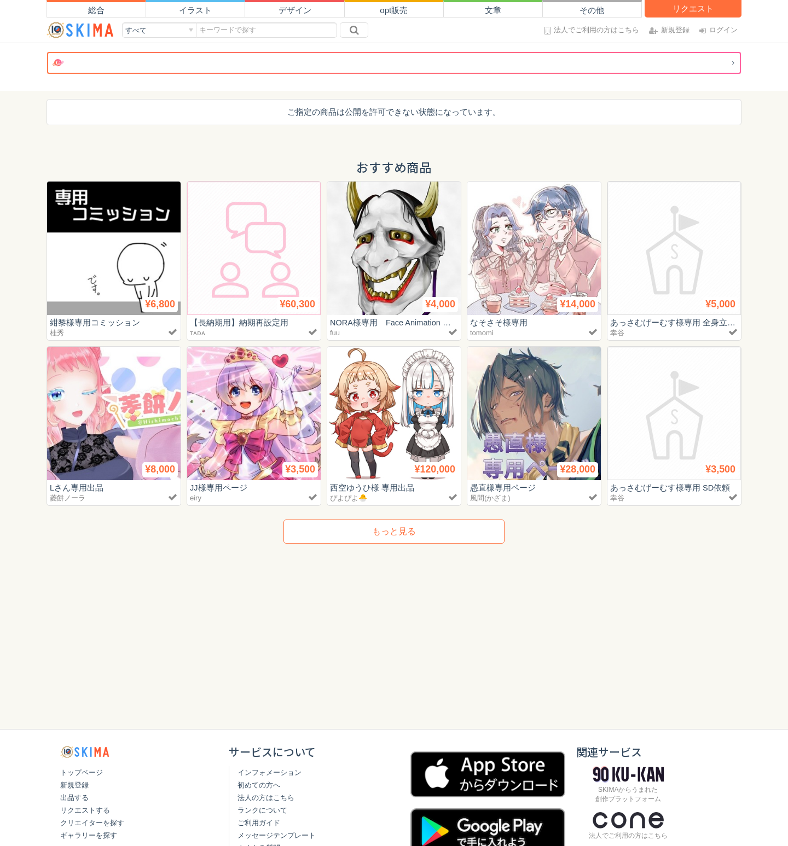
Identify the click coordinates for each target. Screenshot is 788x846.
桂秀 (57, 333)
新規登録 (74, 785)
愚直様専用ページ (503, 487)
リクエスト (693, 8)
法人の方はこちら (265, 798)
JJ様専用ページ (218, 487)
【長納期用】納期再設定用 (239, 322)
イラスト (195, 10)
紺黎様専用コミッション (95, 322)
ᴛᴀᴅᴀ (197, 333)
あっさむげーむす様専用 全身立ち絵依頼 (685, 322)
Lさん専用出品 (76, 487)
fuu (335, 333)
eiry (195, 498)
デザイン (295, 10)
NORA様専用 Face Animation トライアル (408, 322)
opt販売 (394, 10)
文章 (493, 10)
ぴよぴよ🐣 (348, 498)
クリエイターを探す (92, 823)
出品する (74, 798)
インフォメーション (269, 772)
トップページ (81, 772)
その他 (592, 10)
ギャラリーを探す (88, 835)
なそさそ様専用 (499, 322)
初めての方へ (258, 785)
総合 (96, 10)
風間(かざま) (490, 498)
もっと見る (394, 531)
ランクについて (262, 810)
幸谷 (617, 333)
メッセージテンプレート (276, 835)
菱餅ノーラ (67, 498)
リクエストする (85, 810)
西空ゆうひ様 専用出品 (372, 487)
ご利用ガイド (258, 823)
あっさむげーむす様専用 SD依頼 (670, 487)
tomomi (482, 333)
